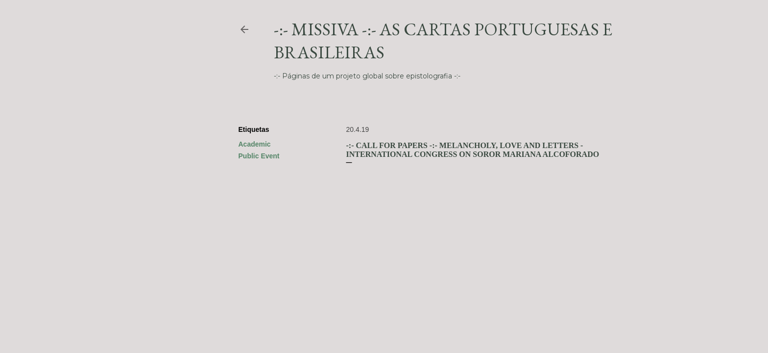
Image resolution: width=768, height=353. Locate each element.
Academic (255, 144)
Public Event (259, 156)
